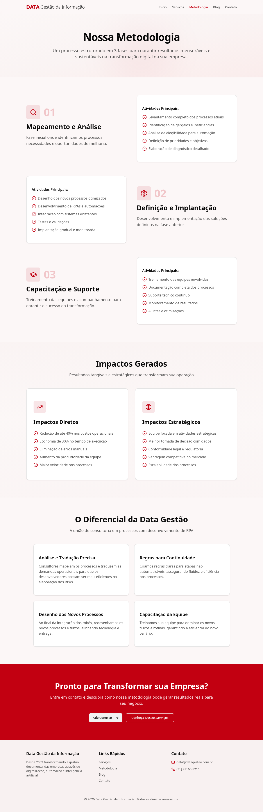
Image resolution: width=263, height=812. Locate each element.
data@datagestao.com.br (195, 762)
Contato (231, 7)
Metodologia (198, 7)
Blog (216, 7)
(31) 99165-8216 (188, 769)
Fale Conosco (106, 718)
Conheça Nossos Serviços (149, 718)
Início (163, 7)
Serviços (178, 7)
